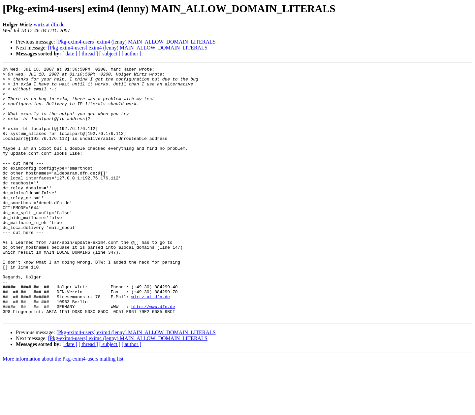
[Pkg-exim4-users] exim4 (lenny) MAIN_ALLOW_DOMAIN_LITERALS (136, 42)
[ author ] (132, 53)
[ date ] (69, 53)
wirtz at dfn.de (49, 24)
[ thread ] (88, 53)
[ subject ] (109, 53)
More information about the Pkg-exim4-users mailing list (63, 409)
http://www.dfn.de (153, 355)
